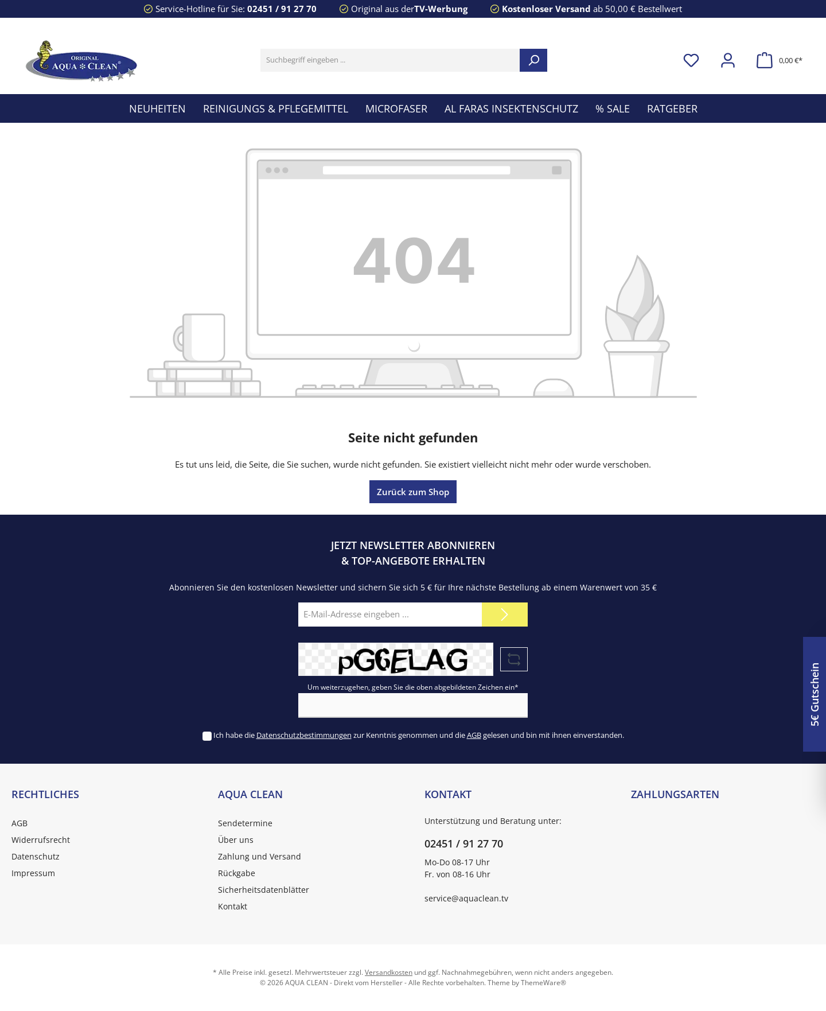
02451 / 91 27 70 (282, 8)
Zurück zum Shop (413, 491)
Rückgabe (236, 873)
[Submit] (505, 614)
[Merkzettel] (691, 60)
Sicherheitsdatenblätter (263, 889)
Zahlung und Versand (259, 856)
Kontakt (232, 906)
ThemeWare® (543, 982)
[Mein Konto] (727, 60)
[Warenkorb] (776, 60)
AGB (474, 735)
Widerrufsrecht (40, 839)
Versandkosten (388, 972)
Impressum (33, 873)
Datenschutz (35, 856)
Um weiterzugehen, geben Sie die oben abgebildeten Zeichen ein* (413, 687)
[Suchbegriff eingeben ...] (390, 60)
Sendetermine (245, 823)
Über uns (236, 839)
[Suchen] (533, 60)
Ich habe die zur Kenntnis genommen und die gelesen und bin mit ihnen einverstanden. (418, 735)
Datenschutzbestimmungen (304, 735)
